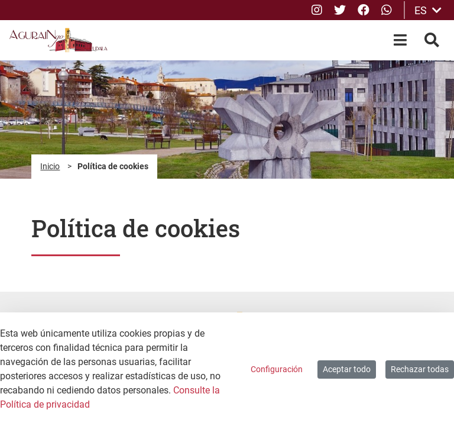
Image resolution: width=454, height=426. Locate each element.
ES (428, 10)
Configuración (277, 369)
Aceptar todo (347, 369)
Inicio (50, 166)
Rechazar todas (420, 369)
